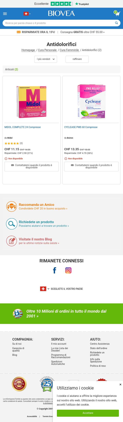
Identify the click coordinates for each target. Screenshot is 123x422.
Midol (9, 138)
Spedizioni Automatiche (58, 362)
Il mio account (58, 343)
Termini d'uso (47, 416)
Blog (14, 355)
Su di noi (16, 343)
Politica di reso (98, 366)
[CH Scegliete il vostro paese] (27, 14)
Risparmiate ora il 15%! (36, 32)
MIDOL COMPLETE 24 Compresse (22, 127)
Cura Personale (47, 50)
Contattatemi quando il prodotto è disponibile (31, 166)
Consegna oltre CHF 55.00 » (82, 32)
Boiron (70, 138)
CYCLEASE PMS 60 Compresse (80, 127)
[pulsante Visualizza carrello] (118, 14)
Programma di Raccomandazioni (60, 356)
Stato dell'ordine (98, 348)
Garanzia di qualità (18, 349)
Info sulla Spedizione (96, 360)
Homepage (28, 50)
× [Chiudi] (120, 384)
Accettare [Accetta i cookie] (88, 413)
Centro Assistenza (99, 343)
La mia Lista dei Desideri (59, 349)
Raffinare (77, 59)
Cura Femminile (69, 50)
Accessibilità (32, 416)
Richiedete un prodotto (97, 353)
